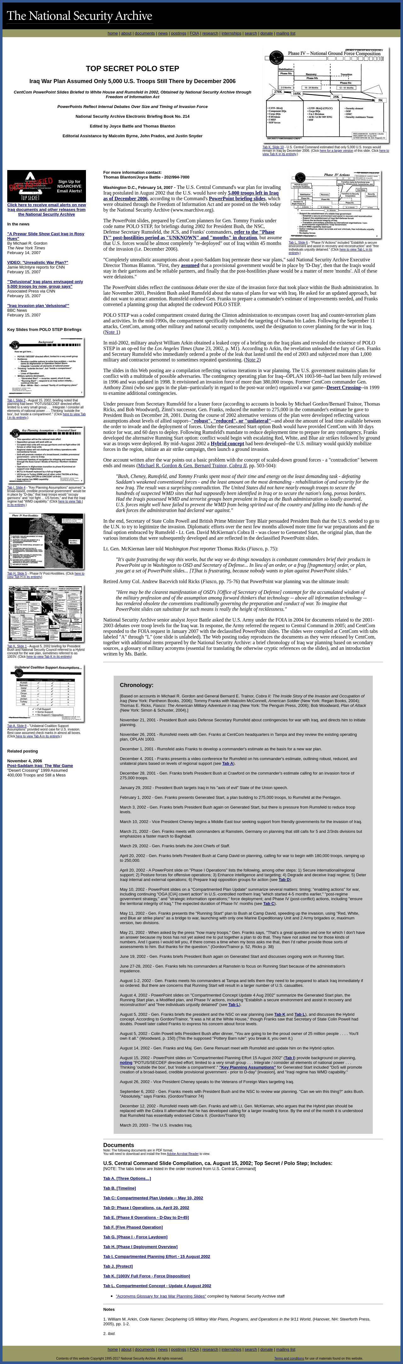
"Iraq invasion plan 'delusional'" (38, 305)
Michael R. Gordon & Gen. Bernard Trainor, (192, 465)
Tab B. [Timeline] (119, 1188)
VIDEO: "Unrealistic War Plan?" (37, 262)
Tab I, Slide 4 (16, 487)
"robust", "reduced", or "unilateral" (231, 420)
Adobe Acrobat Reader (183, 1154)
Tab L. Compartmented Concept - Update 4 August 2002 (157, 1285)
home (113, 33)
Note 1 (111, 332)
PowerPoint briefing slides (237, 198)
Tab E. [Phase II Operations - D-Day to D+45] (146, 1217)
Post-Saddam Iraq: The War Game (40, 765)
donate (266, 33)
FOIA (194, 33)
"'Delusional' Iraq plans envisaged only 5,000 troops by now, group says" (45, 284)
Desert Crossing (343, 387)
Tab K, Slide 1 (17, 646)
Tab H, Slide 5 (17, 573)
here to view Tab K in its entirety (48, 656)
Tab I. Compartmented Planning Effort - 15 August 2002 (156, 1256)
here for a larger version (336, 150)
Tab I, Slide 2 (16, 400)
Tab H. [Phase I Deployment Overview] (140, 1246)
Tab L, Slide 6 (298, 242)
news (162, 33)
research (210, 33)
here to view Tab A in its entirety (37, 736)
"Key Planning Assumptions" (247, 1067)
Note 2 (252, 359)
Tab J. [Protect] (118, 1266)
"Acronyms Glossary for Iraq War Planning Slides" (161, 1296)
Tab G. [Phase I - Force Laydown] (135, 1237)
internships (231, 33)
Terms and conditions (289, 1358)
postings (178, 33)
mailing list (285, 33)
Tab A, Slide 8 (16, 726)
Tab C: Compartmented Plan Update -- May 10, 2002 (153, 1198)
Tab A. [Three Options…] (127, 1178)
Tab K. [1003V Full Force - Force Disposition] (146, 1276)
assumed (190, 265)
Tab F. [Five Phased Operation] (133, 1227)
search (251, 33)
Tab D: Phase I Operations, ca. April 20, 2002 (146, 1207)
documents (145, 33)
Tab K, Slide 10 (273, 147)
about (126, 33)
